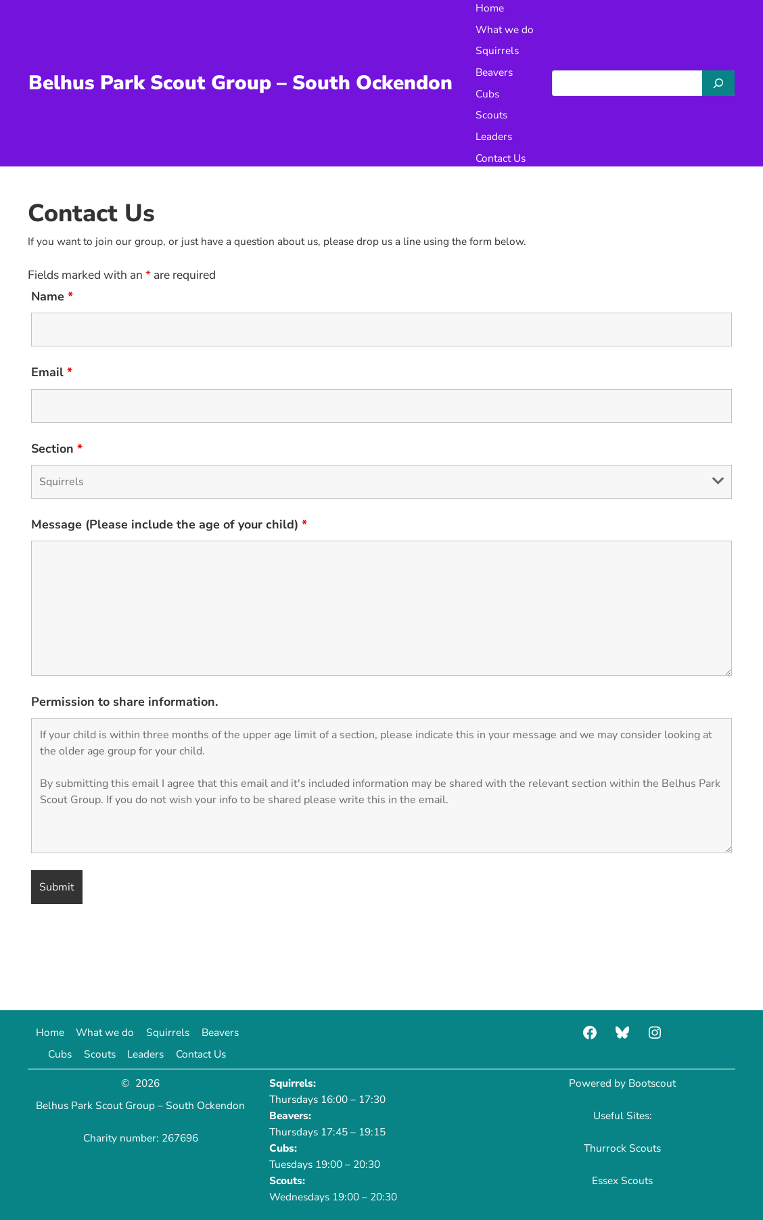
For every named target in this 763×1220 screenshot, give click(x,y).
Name (52, 296)
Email (51, 372)
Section (57, 448)
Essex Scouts (622, 1180)
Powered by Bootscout (622, 1083)
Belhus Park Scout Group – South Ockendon (240, 82)
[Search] (718, 83)
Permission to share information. (124, 701)
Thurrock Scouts (622, 1148)
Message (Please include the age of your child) (169, 524)
